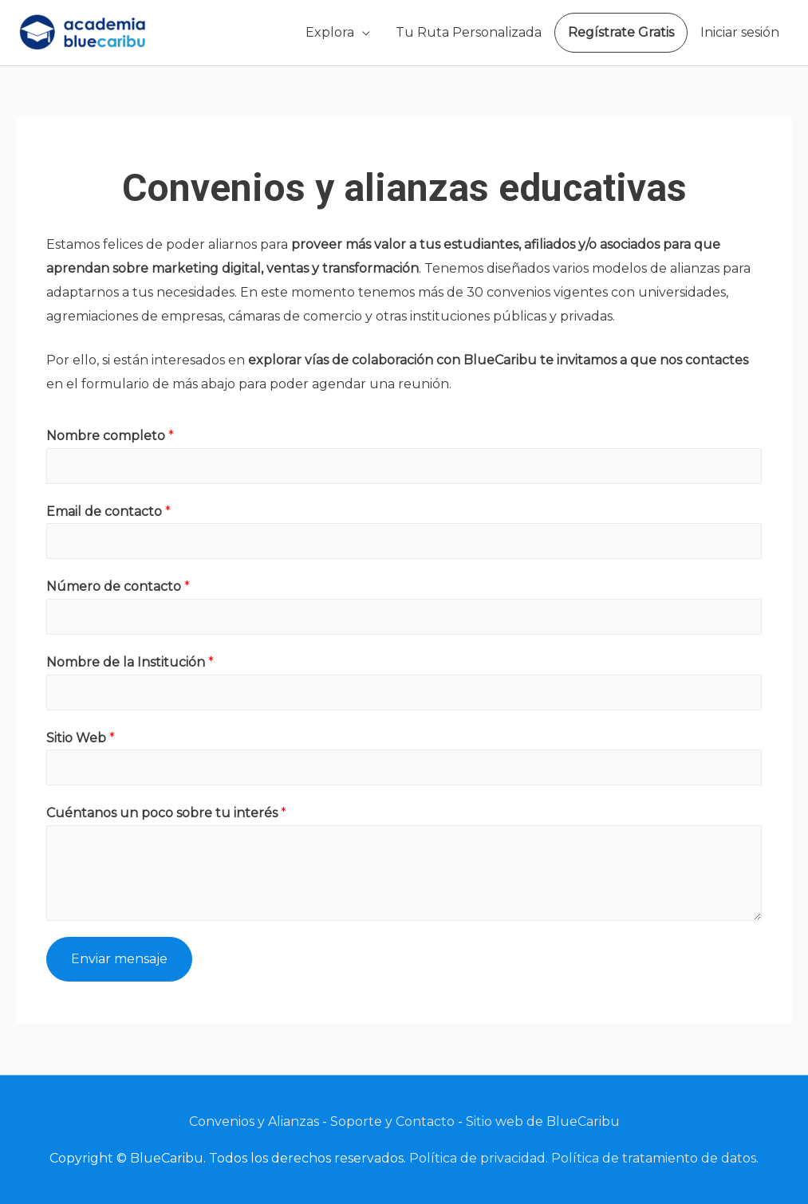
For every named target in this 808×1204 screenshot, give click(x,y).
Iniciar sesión (739, 32)
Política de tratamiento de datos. (655, 1158)
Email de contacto (108, 511)
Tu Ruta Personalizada (469, 32)
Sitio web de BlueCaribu (543, 1121)
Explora (329, 32)
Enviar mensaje (119, 958)
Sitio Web (80, 738)
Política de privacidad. (478, 1158)
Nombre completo (110, 435)
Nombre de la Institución (130, 662)
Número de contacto (118, 586)
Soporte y (363, 1121)
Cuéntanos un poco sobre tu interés (166, 812)
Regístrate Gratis (621, 32)
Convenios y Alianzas (254, 1121)
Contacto (425, 1121)
